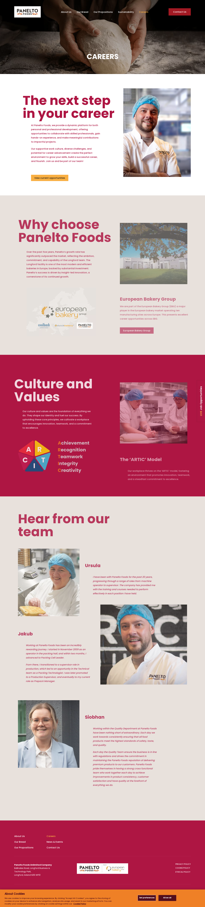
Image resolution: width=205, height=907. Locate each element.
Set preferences (146, 897)
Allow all (167, 897)
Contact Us (179, 12)
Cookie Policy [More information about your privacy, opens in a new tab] (79, 904)
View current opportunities (49, 178)
